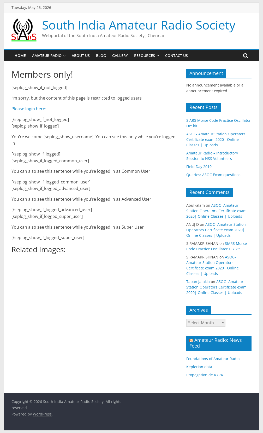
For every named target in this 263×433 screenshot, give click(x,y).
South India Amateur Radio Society (138, 25)
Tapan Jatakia (198, 281)
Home (20, 55)
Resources (144, 55)
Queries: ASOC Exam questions (213, 174)
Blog (101, 55)
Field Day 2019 (199, 166)
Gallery (120, 55)
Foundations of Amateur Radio (213, 358)
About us (81, 55)
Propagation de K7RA (204, 374)
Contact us (176, 55)
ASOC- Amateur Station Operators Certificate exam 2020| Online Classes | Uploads (216, 139)
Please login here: (29, 109)
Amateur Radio (47, 55)
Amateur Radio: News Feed (215, 343)
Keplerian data (199, 366)
